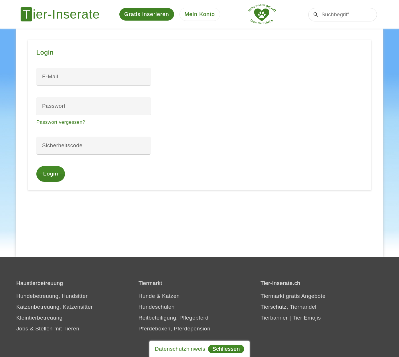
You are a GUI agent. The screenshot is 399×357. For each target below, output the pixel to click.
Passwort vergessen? (60, 122)
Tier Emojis (307, 318)
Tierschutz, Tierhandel (288, 307)
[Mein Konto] (199, 14)
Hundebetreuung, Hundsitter (52, 296)
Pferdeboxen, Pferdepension (174, 329)
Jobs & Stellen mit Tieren (47, 329)
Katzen (171, 296)
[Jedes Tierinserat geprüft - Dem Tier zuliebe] (262, 14)
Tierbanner (274, 318)
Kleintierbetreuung (39, 318)
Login (50, 174)
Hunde (147, 296)
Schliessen (226, 349)
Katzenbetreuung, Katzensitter (54, 307)
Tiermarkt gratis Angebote (292, 296)
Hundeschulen (157, 307)
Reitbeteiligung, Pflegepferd (174, 318)
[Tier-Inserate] (63, 14)
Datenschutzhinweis (180, 349)
